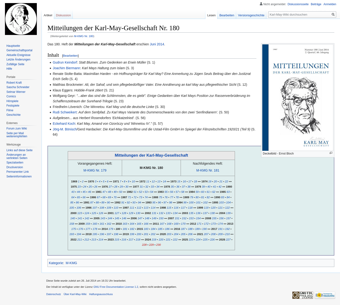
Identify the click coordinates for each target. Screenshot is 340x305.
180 (117, 228)
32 (146, 186)
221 (168, 239)
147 (140, 218)
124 (87, 213)
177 (87, 228)
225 (205, 239)
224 (198, 239)
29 (121, 186)
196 (101, 234)
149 (154, 218)
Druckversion (14, 167)
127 (117, 213)
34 (157, 186)
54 (151, 191)
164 (132, 223)
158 (71, 223)
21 (220, 181)
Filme (9, 110)
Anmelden (329, 4)
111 (132, 207)
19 (209, 181)
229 (151, 244)
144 (109, 218)
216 (124, 239)
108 (101, 207)
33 (152, 186)
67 (98, 197)
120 (213, 207)
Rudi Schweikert (64, 112)
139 (228, 213)
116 (176, 207)
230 (158, 244)
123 (79, 213)
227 (228, 239)
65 (78, 197)
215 (117, 239)
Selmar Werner (15, 92)
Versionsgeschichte (251, 15)
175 (73, 228)
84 (228, 197)
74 (146, 197)
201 (146, 234)
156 (221, 218)
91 (122, 202)
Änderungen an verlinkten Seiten (16, 156)
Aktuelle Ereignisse (18, 55)
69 (109, 197)
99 (185, 202)
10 (133, 181)
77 (171, 197)
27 (110, 186)
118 (190, 207)
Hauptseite (13, 45)
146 (124, 218)
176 (80, 228)
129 (131, 213)
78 (177, 197)
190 (204, 228)
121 (220, 207)
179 (110, 228)
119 (206, 207)
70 (115, 197)
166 (146, 223)
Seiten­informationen (19, 176)
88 (97, 202)
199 (132, 234)
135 (191, 213)
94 (139, 202)
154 (198, 218)
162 (109, 223)
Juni (153, 44)
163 (125, 223)
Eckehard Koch (64, 123)
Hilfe (9, 68)
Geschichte (13, 114)
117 (183, 207)
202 (153, 234)
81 (202, 197)
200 (139, 234)
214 (101, 239)
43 (72, 191)
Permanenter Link (17, 171)
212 (87, 239)
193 (71, 234)
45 (83, 191)
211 (79, 239)
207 (206, 234)
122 (227, 207)
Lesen (211, 15)
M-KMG (71, 263)
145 (117, 218)
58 (182, 191)
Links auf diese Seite (19, 150)
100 (191, 202)
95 (153, 202)
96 (159, 202)
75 (160, 197)
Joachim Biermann (66, 68)
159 (87, 223)
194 (78, 234)
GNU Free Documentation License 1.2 (116, 286)
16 (184, 181)
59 (197, 191)
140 (72, 218)
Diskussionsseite (298, 4)
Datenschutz (53, 294)
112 (139, 207)
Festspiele (12, 105)
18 (195, 181)
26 (95, 186)
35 (172, 186)
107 (94, 207)
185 (160, 228)
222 (175, 239)
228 (144, 244)
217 (131, 239)
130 (138, 213)
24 (84, 186)
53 (146, 191)
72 (134, 197)
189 (197, 228)
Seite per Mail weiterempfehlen (16, 135)
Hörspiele (12, 101)
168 (169, 223)
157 (228, 218)
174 (220, 223)
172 (206, 223)
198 (116, 234)
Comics (11, 96)
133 (168, 213)
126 (101, 213)
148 (147, 218)
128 (124, 213)
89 (102, 202)
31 (141, 186)
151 (177, 218)
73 (140, 197)
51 (134, 191)
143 (102, 218)
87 (91, 202)
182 (132, 228)
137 (205, 213)
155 (214, 218)
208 (213, 234)
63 (228, 191)
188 (190, 228)
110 (116, 207)
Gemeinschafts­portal (19, 50)
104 (228, 202)
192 (227, 228)
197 (108, 234)
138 (212, 213)
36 (177, 186)
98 (170, 202)
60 (202, 191)
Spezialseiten (14, 162)
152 (184, 218)
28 (115, 186)
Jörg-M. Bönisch (64, 129)
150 (161, 218)
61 (208, 191)
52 (140, 191)
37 (183, 186)
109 (108, 207)
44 (78, 191)
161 (102, 223)
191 (220, 228)
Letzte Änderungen (18, 59)
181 (125, 228)
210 (227, 234)
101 (198, 202)
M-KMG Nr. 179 (95, 170)
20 (215, 181)
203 (169, 234)
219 (154, 239)
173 (213, 223)
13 (158, 181)
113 (146, 207)
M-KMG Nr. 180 (84, 36)
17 (189, 181)
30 (126, 186)
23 (79, 186)
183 (146, 228)
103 (221, 202)
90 (108, 202)
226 (212, 239)
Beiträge (316, 4)
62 (213, 191)
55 (166, 191)
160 (95, 223)
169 (176, 223)
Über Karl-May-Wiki (75, 294)
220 (161, 239)
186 (167, 228)
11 (147, 181)
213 (94, 239)
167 (162, 223)
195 (94, 234)
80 (197, 197)
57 (177, 191)
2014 (160, 44)
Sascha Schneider (17, 87)
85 (71, 202)
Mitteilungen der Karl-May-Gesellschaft (151, 155)
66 (83, 197)
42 (219, 186)
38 (189, 186)
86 (77, 202)
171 (199, 223)
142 (87, 218)
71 (129, 197)
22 (226, 181)
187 (183, 228)
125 (94, 213)
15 (178, 181)
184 (153, 228)
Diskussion (63, 15)
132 (161, 213)
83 (222, 197)
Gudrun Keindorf (65, 62)
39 (203, 186)
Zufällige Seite (15, 64)
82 (208, 197)
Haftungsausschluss (101, 294)
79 (191, 197)
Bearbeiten (70, 55)
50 (120, 191)
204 (176, 234)
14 (164, 181)
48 (109, 191)
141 (79, 218)
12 (153, 181)
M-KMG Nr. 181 (207, 170)
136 (198, 213)
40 (208, 186)
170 (183, 223)
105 (71, 207)
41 (214, 186)
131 (154, 213)
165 (139, 223)
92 (128, 202)
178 (95, 228)
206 (190, 234)
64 (72, 197)
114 (153, 207)
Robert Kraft (14, 82)
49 (115, 191)
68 (104, 197)
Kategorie (56, 263)
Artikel (48, 15)
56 (171, 191)
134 (175, 213)
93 (134, 202)
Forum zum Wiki (16, 128)
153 (191, 218)
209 (220, 234)
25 (90, 186)
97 (164, 202)
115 (169, 207)
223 (191, 239)
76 (166, 197)
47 (104, 191)
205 (183, 234)
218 (138, 239)
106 (78, 207)
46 (89, 191)
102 (205, 202)
